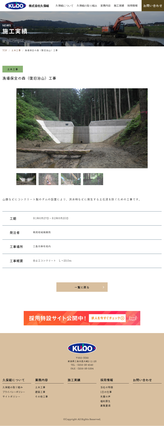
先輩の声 (105, 396)
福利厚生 (105, 401)
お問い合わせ (152, 5)
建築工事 (40, 392)
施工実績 (119, 5)
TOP (4, 50)
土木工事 (16, 50)
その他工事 (41, 396)
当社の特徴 (106, 387)
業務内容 (105, 5)
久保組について (65, 5)
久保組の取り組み (87, 5)
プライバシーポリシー (13, 392)
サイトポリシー (11, 396)
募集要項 (105, 406)
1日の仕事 (106, 392)
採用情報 (132, 5)
